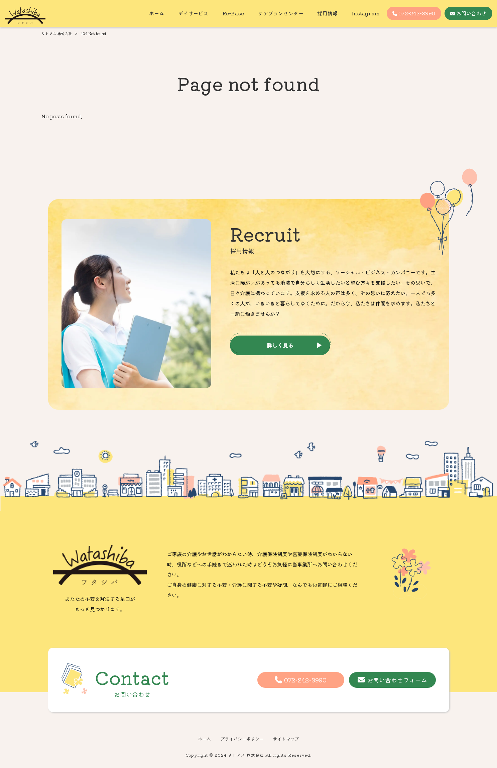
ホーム (204, 739)
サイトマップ (286, 739)
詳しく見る (280, 345)
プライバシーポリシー (242, 739)
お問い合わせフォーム (397, 679)
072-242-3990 (305, 679)
